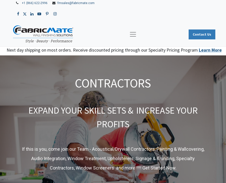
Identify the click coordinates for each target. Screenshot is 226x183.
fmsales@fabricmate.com (76, 3)
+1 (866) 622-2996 (35, 3)
